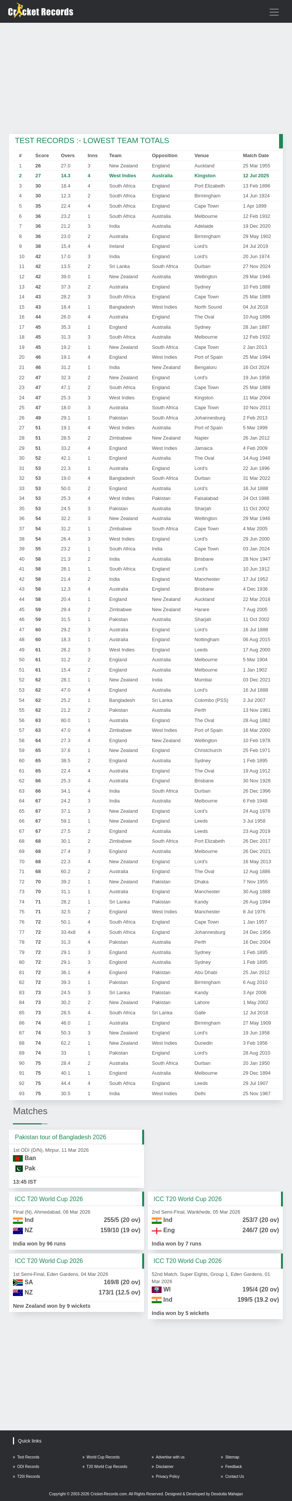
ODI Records (26, 1467)
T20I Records (26, 1476)
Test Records (26, 1457)
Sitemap (230, 1457)
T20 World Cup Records (105, 1467)
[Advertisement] (146, 79)
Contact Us (232, 1476)
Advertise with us (168, 1457)
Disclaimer (163, 1467)
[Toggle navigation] (274, 12)
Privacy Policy (165, 1476)
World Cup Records (101, 1457)
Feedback (231, 1467)
